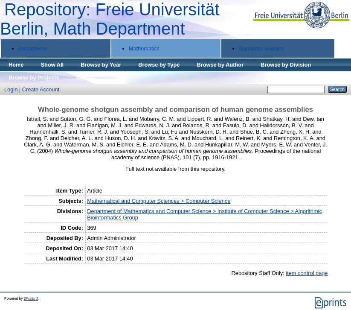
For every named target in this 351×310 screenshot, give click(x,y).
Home (16, 64)
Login (10, 89)
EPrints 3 (31, 299)
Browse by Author (220, 64)
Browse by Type (159, 64)
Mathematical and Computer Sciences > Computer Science (158, 201)
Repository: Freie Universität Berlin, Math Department (110, 19)
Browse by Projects (34, 77)
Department (32, 48)
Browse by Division (286, 64)
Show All (52, 64)
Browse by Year (101, 64)
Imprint (85, 77)
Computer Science (261, 48)
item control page (307, 273)
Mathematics (144, 48)
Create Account (41, 89)
